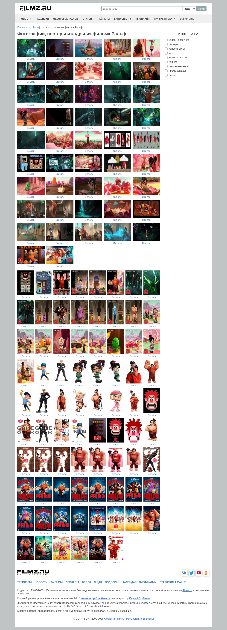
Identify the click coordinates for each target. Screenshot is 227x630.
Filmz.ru (187, 590)
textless (173, 62)
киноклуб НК (122, 19)
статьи (87, 19)
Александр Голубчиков (95, 598)
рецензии (42, 19)
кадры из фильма (179, 40)
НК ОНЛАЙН (142, 19)
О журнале (187, 19)
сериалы (72, 582)
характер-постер (178, 57)
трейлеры (103, 19)
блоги (86, 582)
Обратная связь (114, 618)
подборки (112, 582)
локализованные (178, 66)
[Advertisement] (188, 132)
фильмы (57, 582)
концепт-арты (177, 48)
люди (98, 582)
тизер (172, 53)
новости (25, 19)
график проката (164, 19)
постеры (174, 44)
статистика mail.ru (174, 582)
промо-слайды (177, 70)
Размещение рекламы (140, 618)
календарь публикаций (139, 582)
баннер (173, 75)
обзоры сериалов (65, 19)
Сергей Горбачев (139, 598)
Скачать (31, 59)
